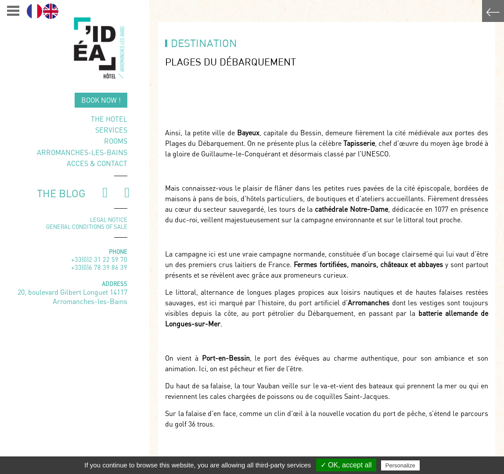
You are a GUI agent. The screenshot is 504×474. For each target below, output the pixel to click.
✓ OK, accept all (346, 465)
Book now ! (101, 100)
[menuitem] (34, 11)
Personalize (400, 465)
